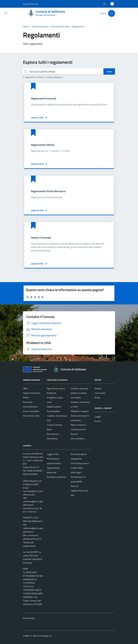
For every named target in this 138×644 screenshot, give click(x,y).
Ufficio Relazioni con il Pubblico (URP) (32, 482)
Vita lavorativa (77, 438)
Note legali (76, 472)
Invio (109, 71)
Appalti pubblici (54, 406)
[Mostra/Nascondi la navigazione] (5, 13)
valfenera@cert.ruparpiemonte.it (33, 503)
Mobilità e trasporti (80, 411)
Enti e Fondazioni (31, 411)
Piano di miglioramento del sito (79, 490)
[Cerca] (111, 13)
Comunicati (100, 393)
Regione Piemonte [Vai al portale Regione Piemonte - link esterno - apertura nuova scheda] (30, 3)
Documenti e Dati (31, 415)
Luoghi (98, 416)
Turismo (74, 434)
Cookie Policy (77, 468)
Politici (26, 397)
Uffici (25, 388)
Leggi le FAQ (53, 454)
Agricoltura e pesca (56, 388)
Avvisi (97, 397)
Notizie (98, 388)
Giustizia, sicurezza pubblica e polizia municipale (79, 393)
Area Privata (29, 618)
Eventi (98, 421)
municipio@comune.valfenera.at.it (33, 492)
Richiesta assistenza (56, 477)
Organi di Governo (31, 393)
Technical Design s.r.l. (42, 635)
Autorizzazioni (53, 411)
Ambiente (51, 393)
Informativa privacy (80, 463)
